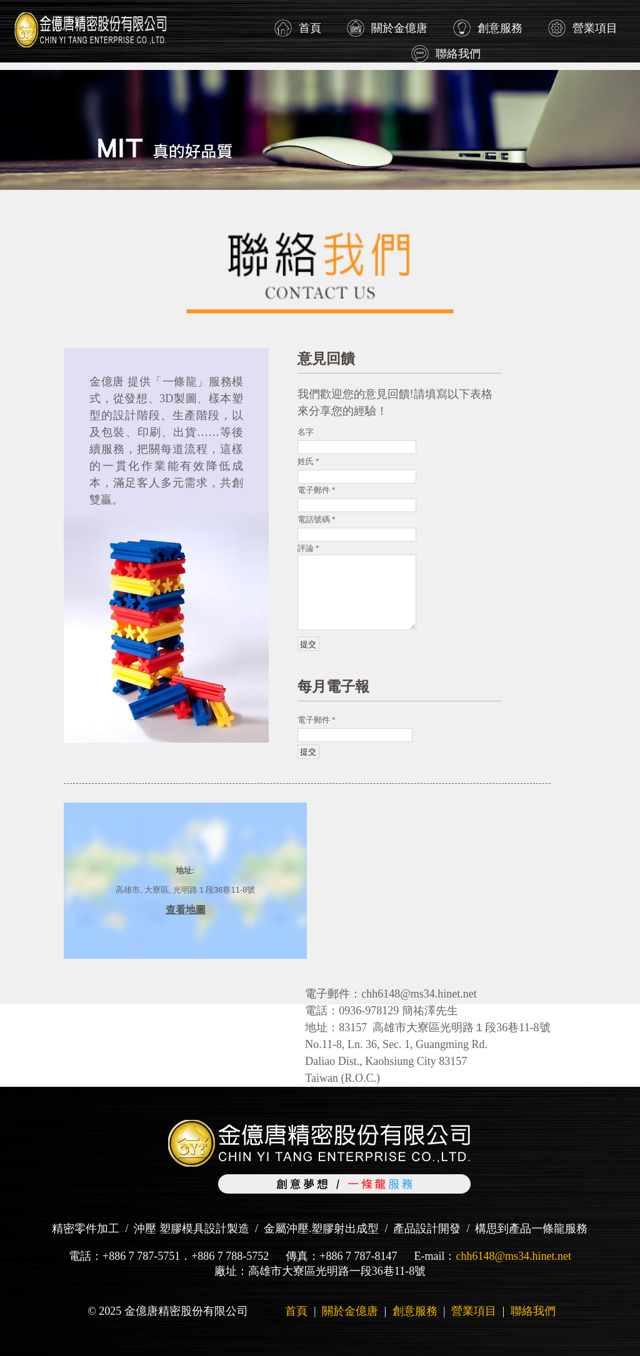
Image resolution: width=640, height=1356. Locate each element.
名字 (306, 432)
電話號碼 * (317, 519)
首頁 (310, 28)
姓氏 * (308, 461)
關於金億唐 (399, 28)
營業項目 (595, 28)
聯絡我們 (458, 53)
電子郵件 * (317, 490)
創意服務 (500, 28)
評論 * (308, 548)
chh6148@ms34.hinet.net (513, 1256)
